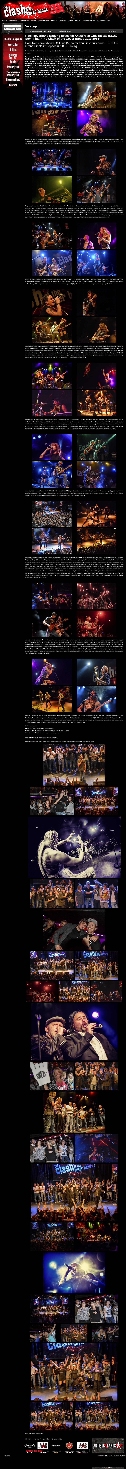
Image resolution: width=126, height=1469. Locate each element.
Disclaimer (7, 1455)
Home (4, 21)
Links (77, 21)
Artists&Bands (88, 21)
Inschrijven (43, 21)
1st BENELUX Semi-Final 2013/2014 (41, 31)
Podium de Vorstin (65, 31)
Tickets (63, 21)
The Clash (14, 21)
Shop (71, 21)
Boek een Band (103, 21)
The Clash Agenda (28, 21)
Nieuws (54, 21)
